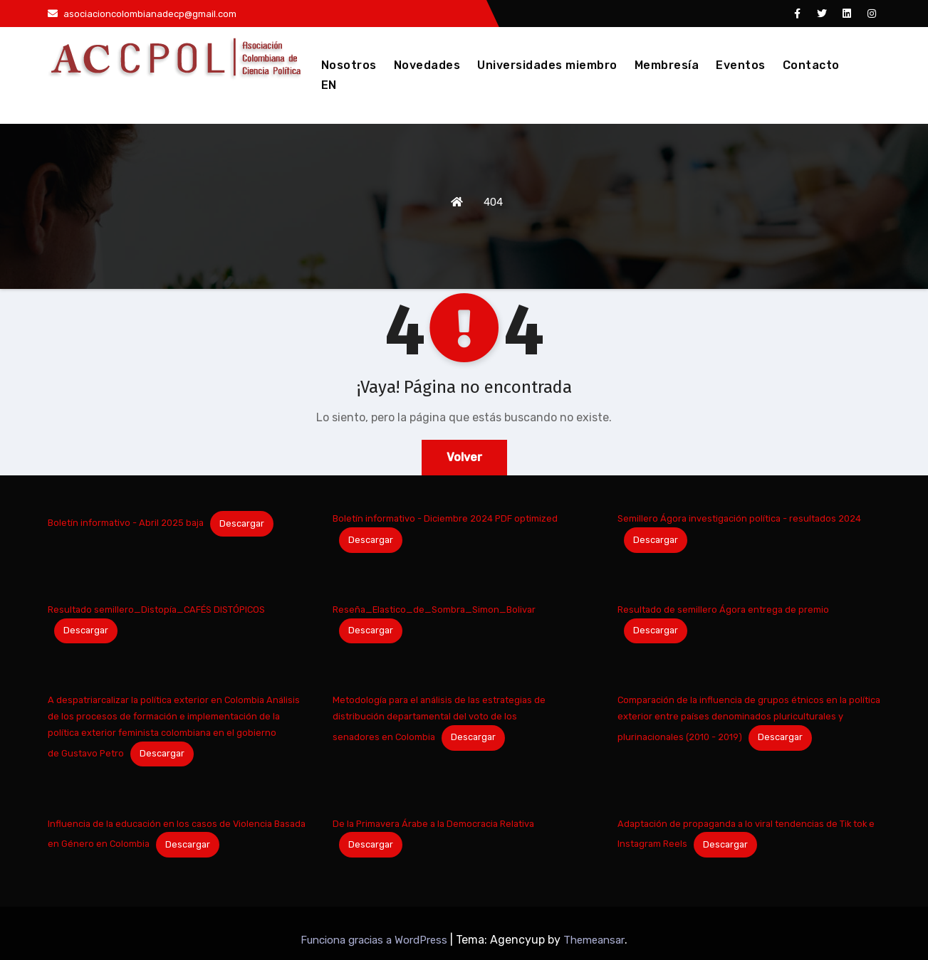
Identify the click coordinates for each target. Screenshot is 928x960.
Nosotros (349, 65)
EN (329, 85)
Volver (464, 457)
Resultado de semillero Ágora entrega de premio (723, 609)
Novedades (427, 65)
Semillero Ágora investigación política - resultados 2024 (739, 518)
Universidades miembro (547, 65)
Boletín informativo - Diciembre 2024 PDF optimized (445, 518)
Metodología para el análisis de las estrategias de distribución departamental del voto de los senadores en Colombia (439, 718)
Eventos (741, 65)
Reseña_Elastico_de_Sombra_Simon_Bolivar (434, 609)
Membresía (667, 65)
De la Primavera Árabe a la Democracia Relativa (433, 823)
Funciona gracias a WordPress (375, 940)
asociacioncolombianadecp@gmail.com (142, 14)
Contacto (811, 65)
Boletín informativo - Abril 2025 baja (126, 523)
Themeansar (594, 940)
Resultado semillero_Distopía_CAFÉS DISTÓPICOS (156, 609)
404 (493, 202)
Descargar (241, 523)
